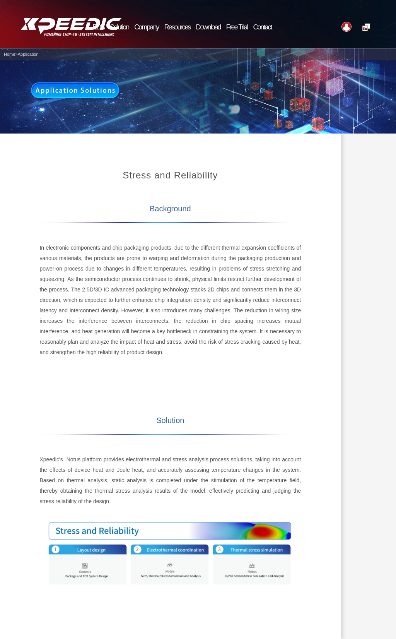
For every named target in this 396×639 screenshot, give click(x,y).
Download (208, 27)
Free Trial (237, 27)
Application (28, 54)
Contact (262, 27)
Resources (177, 27)
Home (9, 54)
